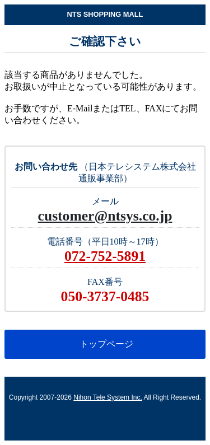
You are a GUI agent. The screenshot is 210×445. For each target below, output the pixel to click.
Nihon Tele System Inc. (107, 397)
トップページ (105, 344)
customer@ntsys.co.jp (105, 216)
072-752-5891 (105, 256)
